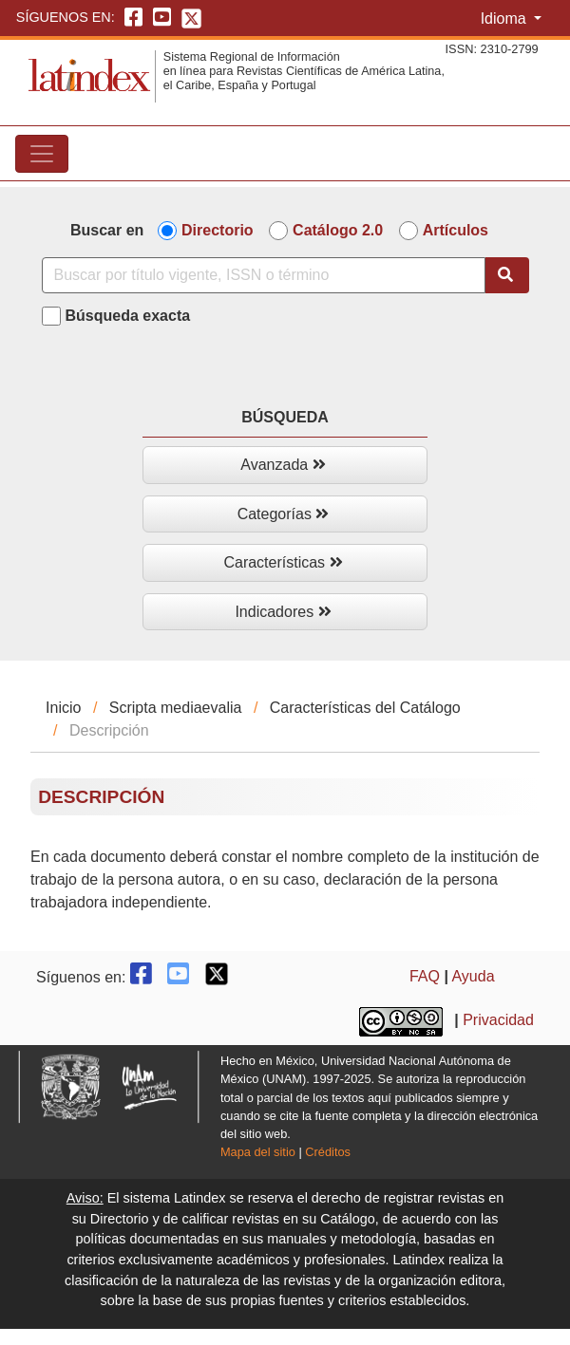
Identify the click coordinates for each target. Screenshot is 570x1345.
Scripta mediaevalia (175, 708)
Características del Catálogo (365, 708)
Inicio (63, 708)
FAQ (424, 976)
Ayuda (472, 976)
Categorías (284, 514)
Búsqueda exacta (128, 316)
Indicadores (283, 612)
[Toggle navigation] (41, 154)
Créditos (328, 1152)
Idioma (505, 18)
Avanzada (282, 465)
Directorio (217, 230)
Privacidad (498, 1021)
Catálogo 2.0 (338, 230)
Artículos (455, 230)
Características (282, 562)
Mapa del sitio (257, 1152)
